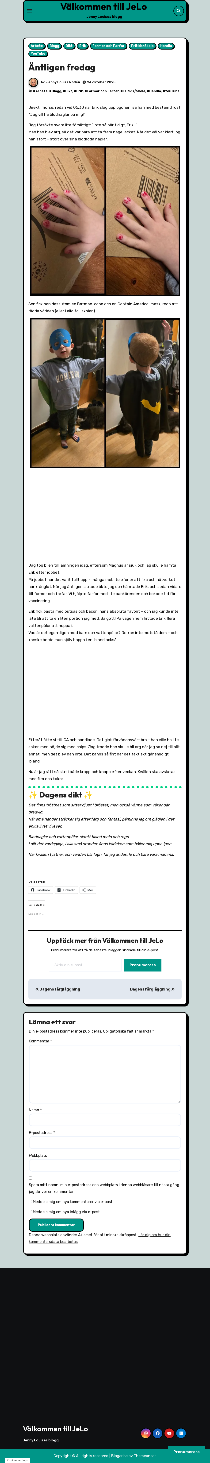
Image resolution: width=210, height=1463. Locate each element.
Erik (82, 46)
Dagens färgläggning (57, 989)
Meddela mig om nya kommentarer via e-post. (73, 1202)
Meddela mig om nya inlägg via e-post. (67, 1212)
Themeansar (145, 1456)
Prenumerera (143, 965)
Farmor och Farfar (108, 46)
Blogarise (119, 1456)
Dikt (69, 46)
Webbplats (38, 1155)
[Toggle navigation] (30, 11)
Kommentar (40, 1041)
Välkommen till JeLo (103, 6)
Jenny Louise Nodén (63, 82)
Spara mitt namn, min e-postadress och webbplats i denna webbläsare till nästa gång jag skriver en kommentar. (104, 1188)
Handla (166, 46)
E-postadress (42, 1132)
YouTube (38, 54)
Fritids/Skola (142, 46)
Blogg (54, 46)
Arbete (37, 46)
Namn (35, 1110)
